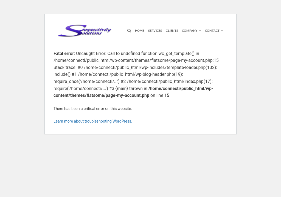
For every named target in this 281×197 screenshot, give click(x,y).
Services (155, 30)
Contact (214, 30)
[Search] (129, 31)
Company (191, 30)
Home (139, 30)
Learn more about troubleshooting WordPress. (93, 121)
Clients (172, 30)
